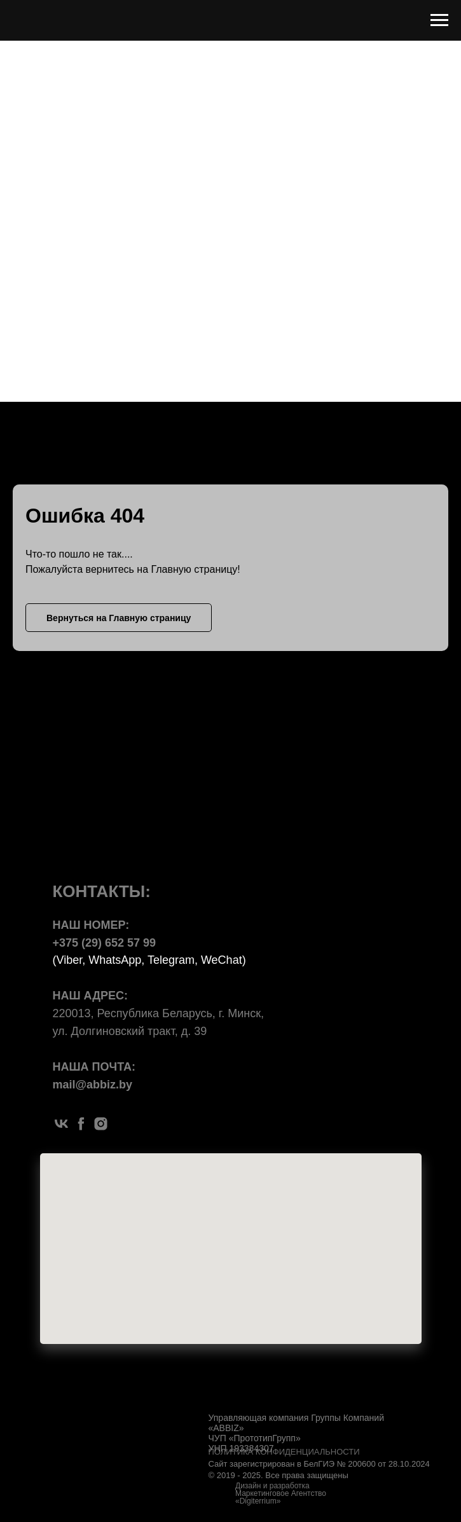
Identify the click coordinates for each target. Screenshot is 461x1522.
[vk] (61, 1124)
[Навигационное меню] (439, 20)
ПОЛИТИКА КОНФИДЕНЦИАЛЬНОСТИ (284, 1452)
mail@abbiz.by (93, 1084)
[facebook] (81, 1124)
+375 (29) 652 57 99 (104, 942)
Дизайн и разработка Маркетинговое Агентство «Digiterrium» (280, 1493)
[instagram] (101, 1124)
